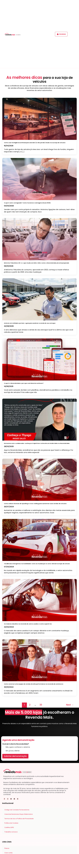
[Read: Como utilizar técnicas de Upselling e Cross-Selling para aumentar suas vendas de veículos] (40, 479)
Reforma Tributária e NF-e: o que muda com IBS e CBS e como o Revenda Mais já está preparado (36, 263)
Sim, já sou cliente (13, 751)
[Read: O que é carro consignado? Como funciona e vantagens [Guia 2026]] (40, 178)
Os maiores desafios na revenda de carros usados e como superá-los (28, 624)
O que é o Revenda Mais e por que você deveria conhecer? (24, 383)
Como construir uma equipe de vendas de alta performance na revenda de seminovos (33, 684)
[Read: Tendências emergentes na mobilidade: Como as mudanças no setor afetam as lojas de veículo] (40, 539)
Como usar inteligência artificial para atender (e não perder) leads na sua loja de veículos (35, 143)
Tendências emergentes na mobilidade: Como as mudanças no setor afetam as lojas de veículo (37, 564)
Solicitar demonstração (15, 756)
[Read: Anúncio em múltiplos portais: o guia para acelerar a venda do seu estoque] (40, 299)
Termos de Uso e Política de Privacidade (19, 819)
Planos (6, 848)
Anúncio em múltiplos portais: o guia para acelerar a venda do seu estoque (29, 323)
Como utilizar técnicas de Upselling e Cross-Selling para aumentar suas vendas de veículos (35, 503)
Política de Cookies (11, 823)
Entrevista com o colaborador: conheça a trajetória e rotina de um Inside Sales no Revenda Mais (37, 443)
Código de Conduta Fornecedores (16, 810)
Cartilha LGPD (9, 827)
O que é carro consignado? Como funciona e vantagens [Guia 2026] (27, 203)
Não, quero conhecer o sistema (18, 747)
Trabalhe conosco (11, 832)
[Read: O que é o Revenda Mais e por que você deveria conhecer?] (40, 359)
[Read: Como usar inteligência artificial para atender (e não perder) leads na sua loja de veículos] (40, 118)
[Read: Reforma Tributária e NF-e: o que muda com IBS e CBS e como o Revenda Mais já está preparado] (40, 239)
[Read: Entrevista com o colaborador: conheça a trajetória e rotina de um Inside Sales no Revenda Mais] (40, 419)
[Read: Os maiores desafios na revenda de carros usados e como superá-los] (40, 599)
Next (69, 704)
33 (41, 704)
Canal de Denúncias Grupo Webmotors (18, 814)
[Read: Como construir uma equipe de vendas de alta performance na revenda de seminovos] (40, 660)
